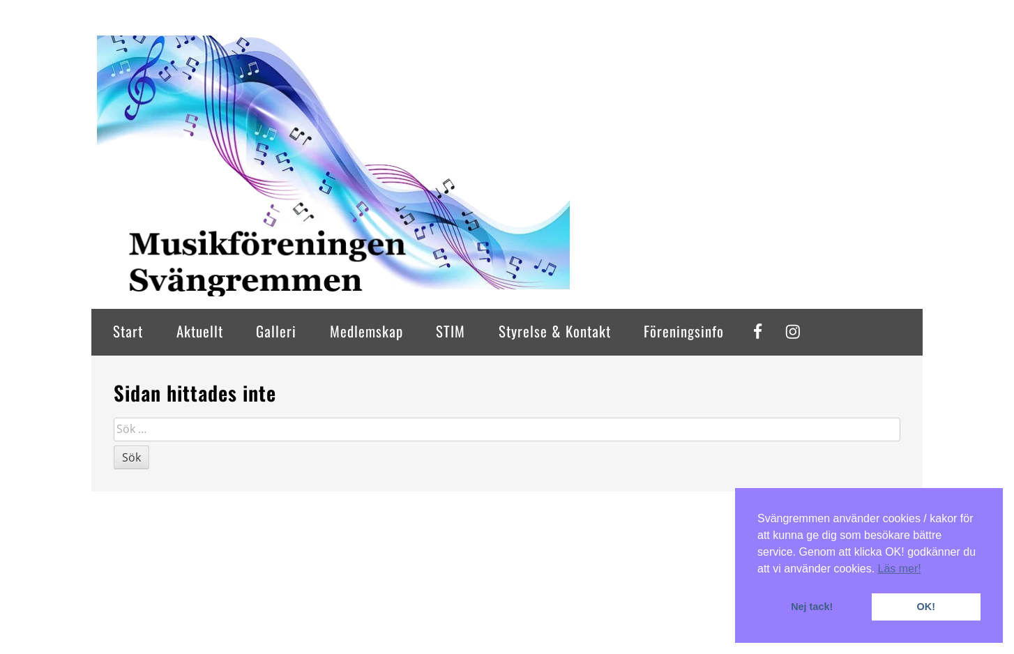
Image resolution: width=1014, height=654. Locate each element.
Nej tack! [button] (812, 606)
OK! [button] (926, 606)
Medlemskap (366, 331)
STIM (450, 331)
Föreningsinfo (684, 331)
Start (128, 331)
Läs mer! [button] (899, 569)
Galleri (276, 331)
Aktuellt (199, 331)
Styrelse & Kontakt (555, 331)
